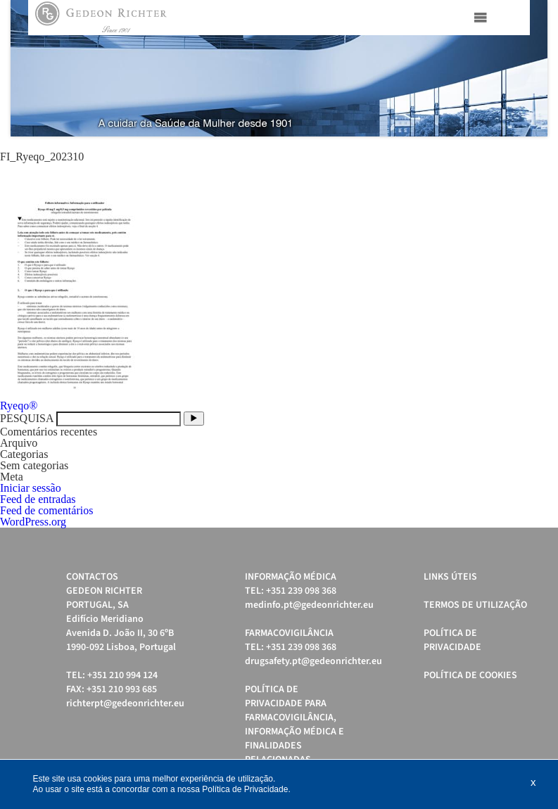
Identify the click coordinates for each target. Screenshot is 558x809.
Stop (541, 154)
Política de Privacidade (452, 640)
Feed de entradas (38, 499)
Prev (29, 68)
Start (529, 154)
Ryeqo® (18, 406)
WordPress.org (33, 522)
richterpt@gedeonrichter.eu (125, 703)
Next (529, 68)
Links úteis (450, 577)
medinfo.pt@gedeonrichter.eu (309, 605)
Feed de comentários (46, 510)
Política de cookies (470, 675)
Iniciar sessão (30, 488)
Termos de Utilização (475, 605)
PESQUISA (26, 418)
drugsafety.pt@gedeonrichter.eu (313, 661)
